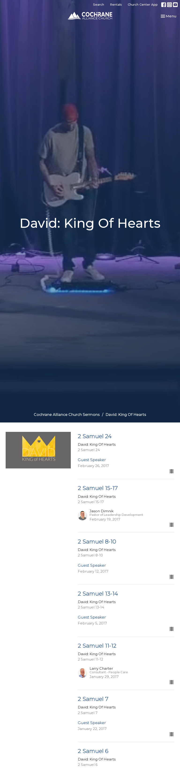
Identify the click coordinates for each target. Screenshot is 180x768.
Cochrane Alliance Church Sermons (67, 414)
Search (98, 4)
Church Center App (143, 4)
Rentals (116, 4)
